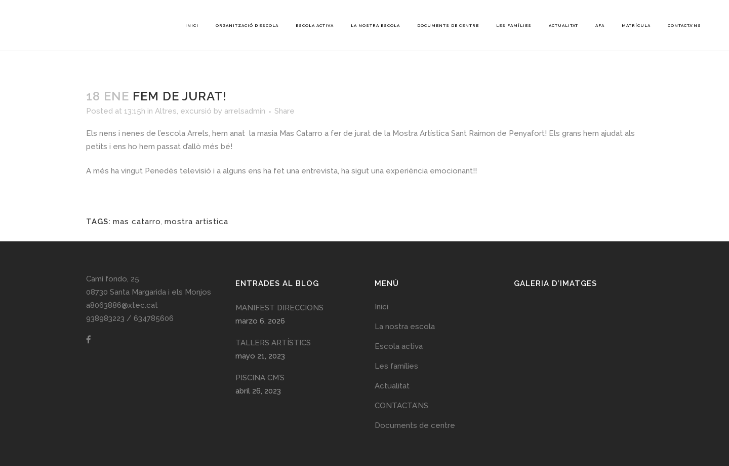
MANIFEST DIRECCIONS (279, 307)
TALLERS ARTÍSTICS (273, 342)
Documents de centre (415, 425)
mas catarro (137, 221)
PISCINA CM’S (260, 377)
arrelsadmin (244, 111)
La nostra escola (405, 326)
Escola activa (399, 346)
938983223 (105, 318)
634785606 (154, 318)
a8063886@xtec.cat (122, 305)
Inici (381, 306)
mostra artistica (196, 221)
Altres (166, 111)
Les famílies (396, 366)
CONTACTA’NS (401, 405)
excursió (196, 111)
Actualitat (392, 385)
